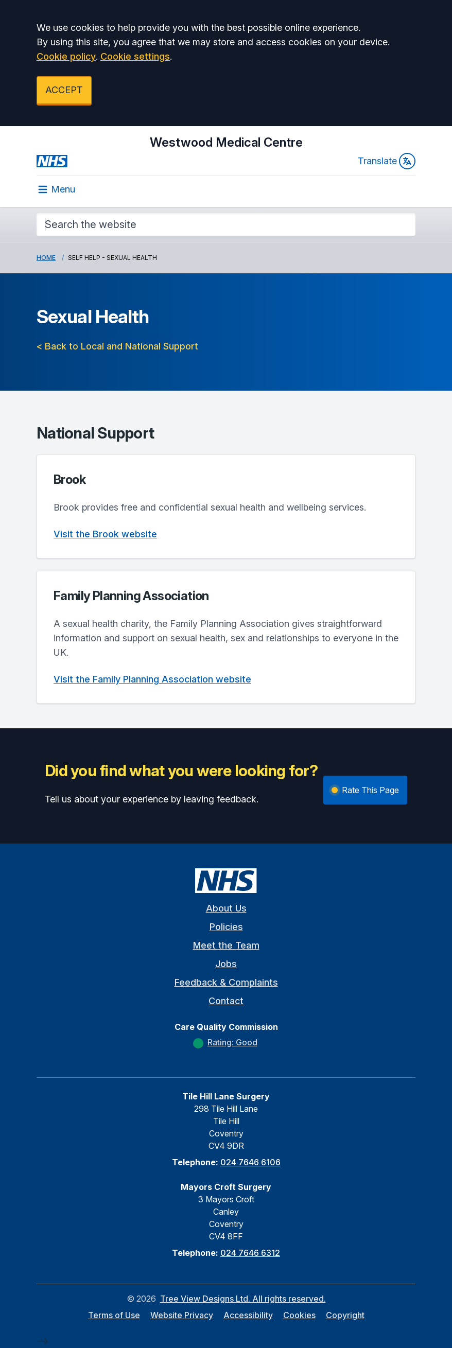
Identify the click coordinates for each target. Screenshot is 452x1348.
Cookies (299, 1315)
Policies (226, 926)
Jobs (226, 963)
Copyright (345, 1315)
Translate (386, 161)
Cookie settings (135, 56)
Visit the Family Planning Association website (152, 679)
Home (46, 257)
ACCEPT (64, 89)
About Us (226, 908)
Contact (226, 1000)
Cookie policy (66, 56)
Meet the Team (226, 945)
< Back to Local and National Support (117, 346)
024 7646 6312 (250, 1253)
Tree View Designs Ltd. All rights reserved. (243, 1298)
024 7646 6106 (250, 1162)
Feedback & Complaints (226, 982)
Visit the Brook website (105, 534)
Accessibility (248, 1315)
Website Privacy (181, 1315)
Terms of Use (114, 1315)
